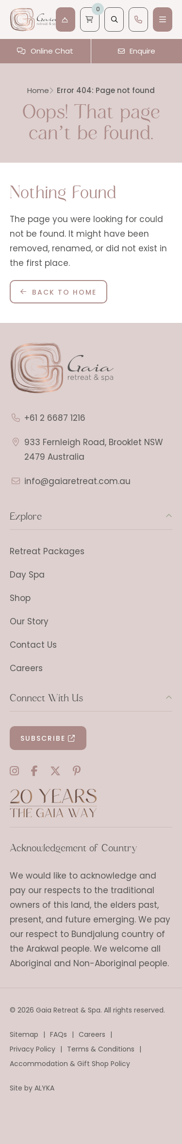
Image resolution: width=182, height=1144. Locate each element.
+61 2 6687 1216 (54, 418)
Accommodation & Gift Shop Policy (70, 1064)
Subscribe (43, 738)
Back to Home (64, 292)
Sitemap (24, 1034)
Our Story (29, 621)
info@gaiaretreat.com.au (77, 481)
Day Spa (27, 575)
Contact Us (33, 645)
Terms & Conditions (100, 1049)
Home (38, 90)
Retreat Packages (47, 551)
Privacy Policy (32, 1049)
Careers (26, 668)
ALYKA (44, 1088)
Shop (20, 598)
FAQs (58, 1034)
